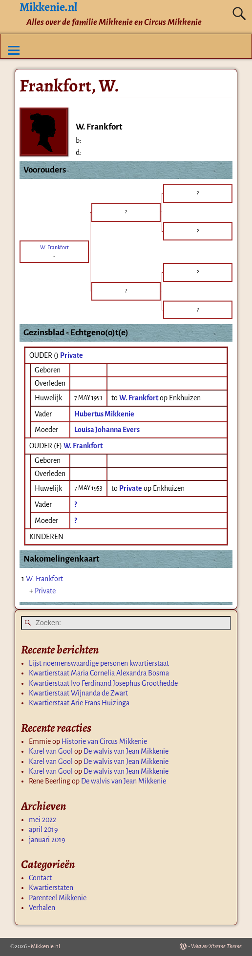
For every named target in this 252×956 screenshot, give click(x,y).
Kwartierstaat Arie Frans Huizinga (79, 703)
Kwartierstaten (51, 887)
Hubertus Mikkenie (104, 414)
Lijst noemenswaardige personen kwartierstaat (99, 663)
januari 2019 (47, 840)
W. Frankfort (83, 446)
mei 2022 (42, 820)
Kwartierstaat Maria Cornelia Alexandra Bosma (99, 673)
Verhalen (42, 908)
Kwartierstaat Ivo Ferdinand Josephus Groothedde (103, 683)
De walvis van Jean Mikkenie (126, 751)
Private (71, 355)
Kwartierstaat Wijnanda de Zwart (78, 693)
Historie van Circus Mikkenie (104, 741)
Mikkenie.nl (45, 946)
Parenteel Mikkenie (57, 898)
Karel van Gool (51, 751)
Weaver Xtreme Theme (216, 946)
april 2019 (43, 829)
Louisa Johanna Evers (107, 430)
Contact (40, 878)
